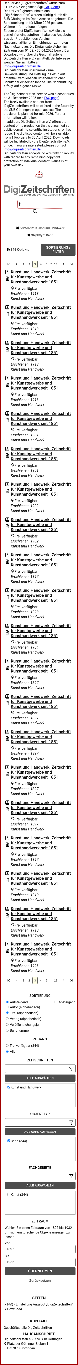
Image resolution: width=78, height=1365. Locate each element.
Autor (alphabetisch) (23, 1007)
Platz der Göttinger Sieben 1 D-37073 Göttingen (27, 1346)
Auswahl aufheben (40, 1131)
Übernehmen (40, 1271)
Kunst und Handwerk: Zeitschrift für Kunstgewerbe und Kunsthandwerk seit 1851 (41, 276)
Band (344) (17, 1141)
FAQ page (51, 98)
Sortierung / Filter (58, 249)
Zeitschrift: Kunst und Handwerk (40, 228)
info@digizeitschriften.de (22, 66)
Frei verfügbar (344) (22, 1046)
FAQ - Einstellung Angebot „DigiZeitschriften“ (40, 1304)
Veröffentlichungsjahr (24, 1025)
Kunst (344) (17, 1195)
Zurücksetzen (40, 1280)
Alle (11, 1052)
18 (55, 264)
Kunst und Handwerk (24, 1087)
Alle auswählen (40, 1078)
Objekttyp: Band (40, 235)
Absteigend (65, 1002)
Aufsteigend (17, 1002)
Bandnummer (18, 1030)
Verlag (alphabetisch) (23, 1019)
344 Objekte (18, 249)
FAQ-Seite (52, 7)
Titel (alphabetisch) (22, 1013)
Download (14, 1309)
